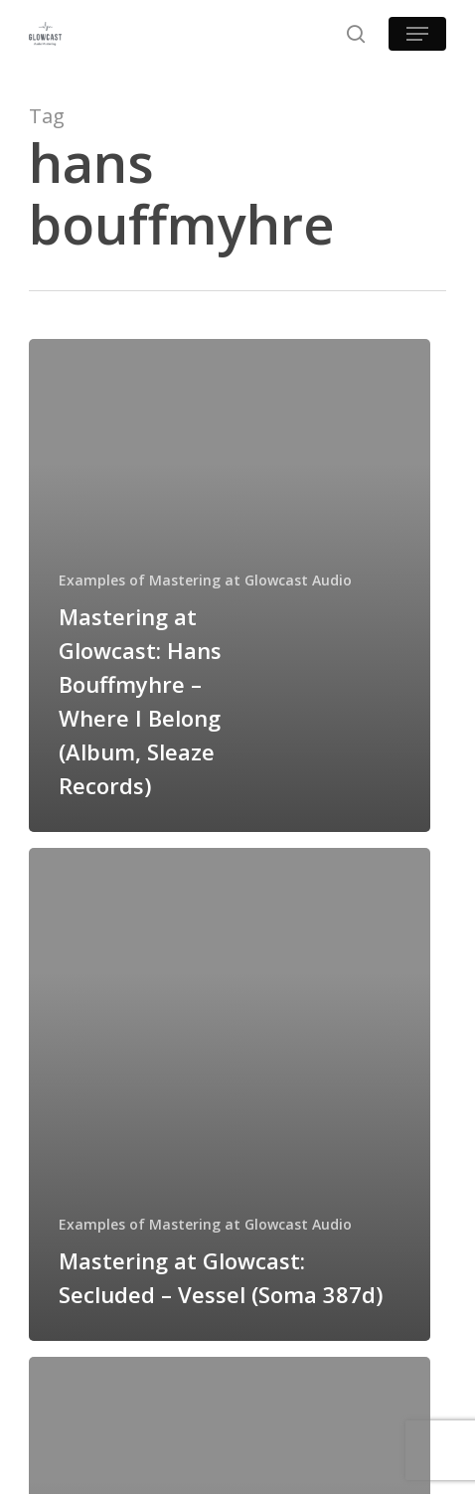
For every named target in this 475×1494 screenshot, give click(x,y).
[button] (417, 34)
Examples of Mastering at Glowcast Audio (205, 580)
